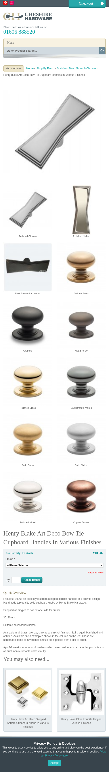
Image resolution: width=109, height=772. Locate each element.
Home (30, 68)
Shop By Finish (45, 68)
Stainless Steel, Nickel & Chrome (76, 68)
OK (102, 50)
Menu (10, 42)
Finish (10, 559)
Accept (54, 762)
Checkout (86, 3)
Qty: (8, 580)
